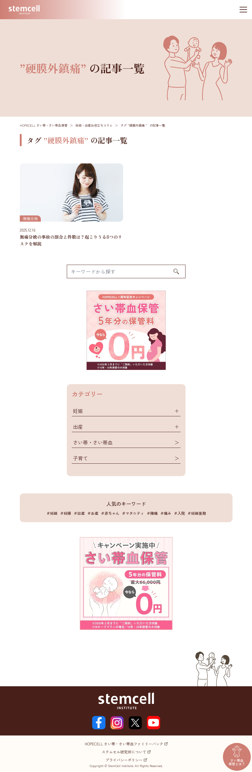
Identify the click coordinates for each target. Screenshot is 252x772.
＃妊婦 (65, 513)
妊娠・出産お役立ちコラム (94, 125)
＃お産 (92, 513)
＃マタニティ (133, 513)
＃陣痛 (152, 513)
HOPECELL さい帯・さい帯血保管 (43, 125)
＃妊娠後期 (196, 513)
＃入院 (179, 513)
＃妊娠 (52, 513)
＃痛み (165, 513)
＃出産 (79, 513)
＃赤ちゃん (110, 513)
